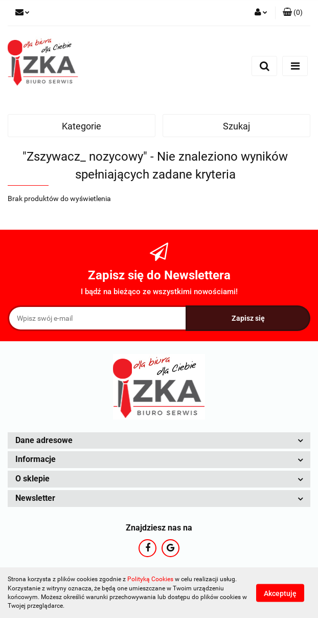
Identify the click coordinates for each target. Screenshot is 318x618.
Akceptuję (280, 593)
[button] (292, 13)
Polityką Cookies (150, 579)
